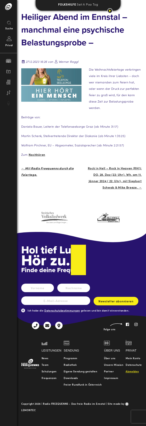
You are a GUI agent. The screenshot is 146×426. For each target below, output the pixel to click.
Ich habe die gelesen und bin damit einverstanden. (78, 310)
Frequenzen (49, 378)
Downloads (71, 378)
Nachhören (37, 154)
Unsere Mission (113, 364)
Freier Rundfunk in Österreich (83, 384)
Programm (70, 358)
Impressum (111, 378)
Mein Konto (133, 358)
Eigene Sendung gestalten (80, 371)
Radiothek (70, 364)
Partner (109, 371)
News (45, 358)
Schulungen (49, 371)
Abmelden (132, 371)
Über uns (109, 358)
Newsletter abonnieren (116, 302)
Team (45, 364)
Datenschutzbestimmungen (62, 310)
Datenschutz (134, 364)
